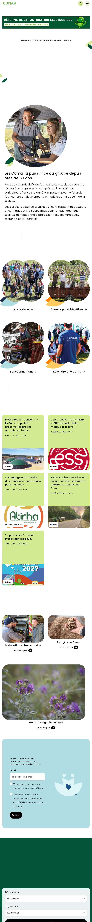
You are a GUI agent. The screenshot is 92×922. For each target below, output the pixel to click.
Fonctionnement (21, 371)
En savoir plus (20, 650)
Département (12, 892)
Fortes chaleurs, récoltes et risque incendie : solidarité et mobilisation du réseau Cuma (68, 483)
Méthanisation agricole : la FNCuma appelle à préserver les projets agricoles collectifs (21, 425)
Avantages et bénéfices (67, 309)
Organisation (11, 906)
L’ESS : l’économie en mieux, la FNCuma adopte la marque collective (68, 423)
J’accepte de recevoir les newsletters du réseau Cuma (28, 786)
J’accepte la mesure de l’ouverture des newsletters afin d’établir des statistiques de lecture (28, 800)
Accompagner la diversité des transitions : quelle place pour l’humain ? (23, 481)
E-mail (13, 770)
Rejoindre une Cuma (67, 371)
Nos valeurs (21, 309)
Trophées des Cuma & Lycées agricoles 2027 (19, 537)
